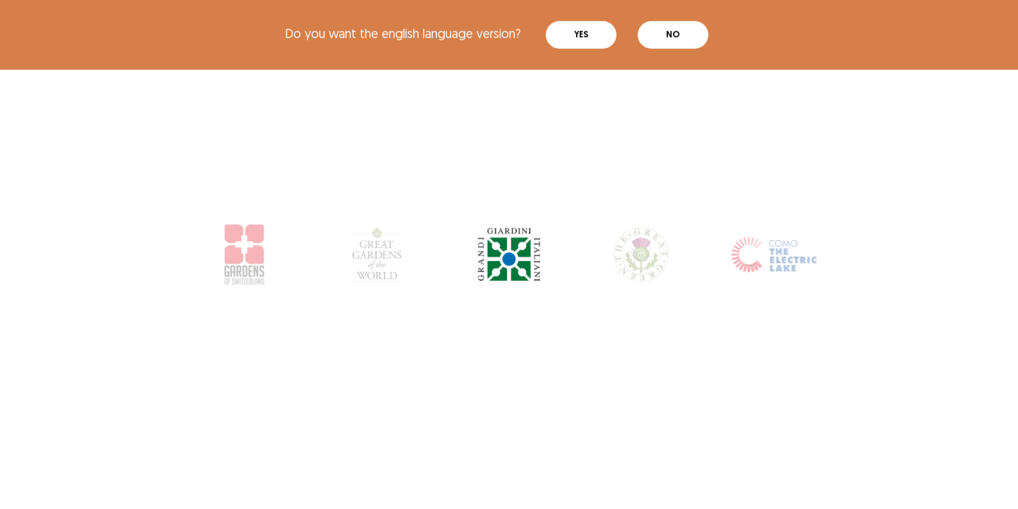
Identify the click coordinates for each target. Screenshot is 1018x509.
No (673, 31)
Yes (581, 31)
